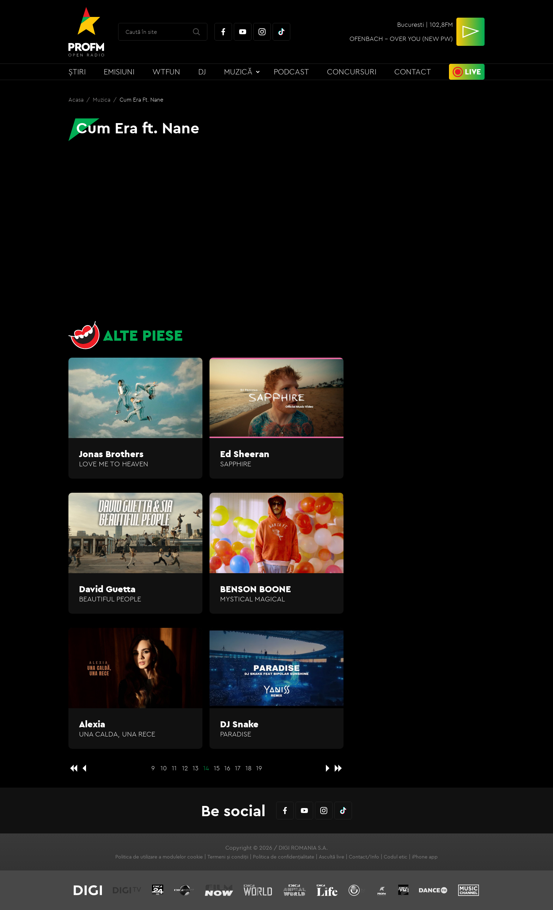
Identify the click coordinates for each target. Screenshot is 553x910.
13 (196, 768)
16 (227, 768)
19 (259, 768)
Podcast (291, 72)
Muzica (102, 99)
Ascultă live (331, 857)
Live (473, 72)
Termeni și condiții (227, 857)
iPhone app (425, 857)
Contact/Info (364, 857)
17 (238, 768)
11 (174, 768)
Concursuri (351, 72)
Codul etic (395, 857)
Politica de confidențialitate (283, 857)
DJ (202, 72)
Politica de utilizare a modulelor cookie (159, 857)
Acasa (76, 99)
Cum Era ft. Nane (141, 99)
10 (163, 768)
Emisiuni (119, 72)
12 (185, 768)
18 (248, 768)
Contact (412, 72)
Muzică (238, 72)
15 (217, 768)
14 (206, 768)
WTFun (166, 72)
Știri (77, 72)
